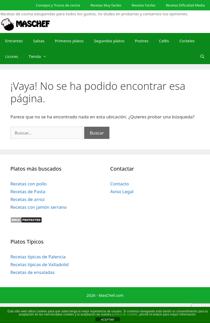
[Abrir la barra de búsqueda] (202, 56)
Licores (11, 56)
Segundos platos (109, 40)
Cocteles (187, 40)
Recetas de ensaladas (32, 272)
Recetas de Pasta (27, 191)
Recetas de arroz (27, 199)
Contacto (119, 184)
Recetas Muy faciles (105, 5)
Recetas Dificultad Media (185, 5)
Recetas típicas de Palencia (38, 257)
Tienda (40, 56)
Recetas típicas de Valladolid (39, 264)
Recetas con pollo (28, 184)
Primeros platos (69, 40)
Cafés (164, 40)
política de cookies (125, 314)
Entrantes (14, 40)
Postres (141, 40)
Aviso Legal (122, 191)
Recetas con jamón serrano (38, 207)
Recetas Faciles (143, 5)
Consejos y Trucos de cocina (58, 5)
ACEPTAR (107, 319)
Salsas (38, 40)
